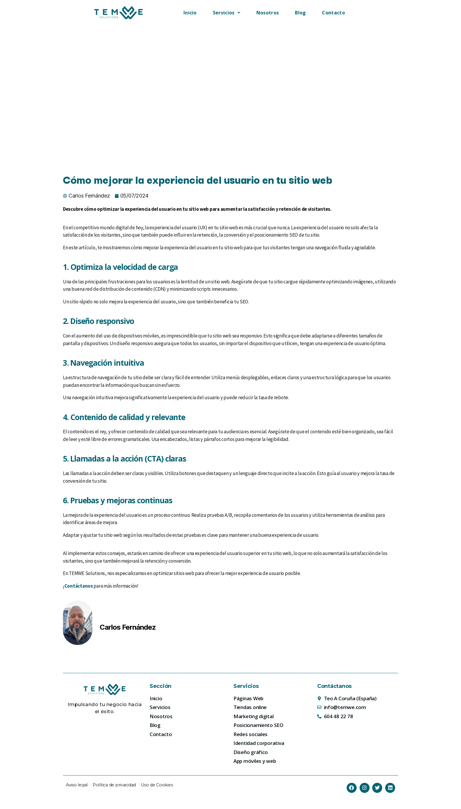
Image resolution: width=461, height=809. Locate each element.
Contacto (333, 12)
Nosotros (267, 12)
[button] (226, 12)
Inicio (190, 12)
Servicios (226, 12)
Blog (300, 12)
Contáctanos (78, 586)
